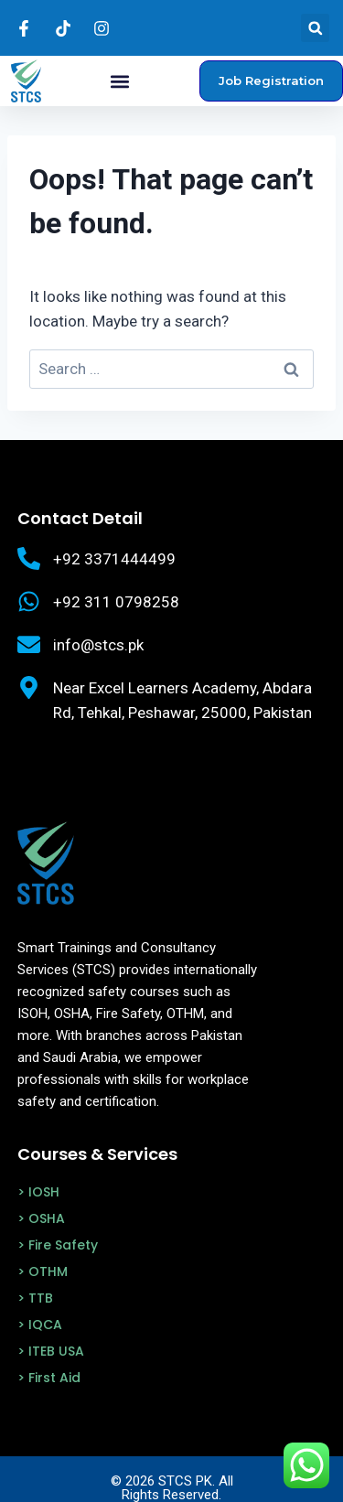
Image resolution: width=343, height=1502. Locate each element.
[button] (315, 28)
